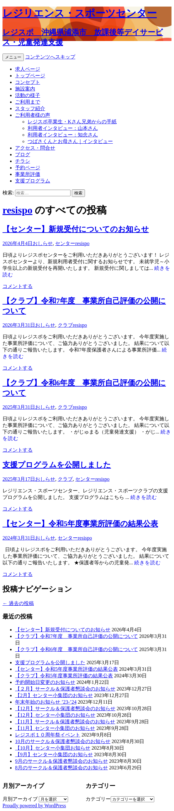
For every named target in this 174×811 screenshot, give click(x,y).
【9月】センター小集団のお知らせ (54, 754)
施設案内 (25, 88)
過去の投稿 (18, 603)
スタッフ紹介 (30, 108)
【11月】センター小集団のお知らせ (55, 728)
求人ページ (27, 69)
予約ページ (27, 167)
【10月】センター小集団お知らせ (52, 748)
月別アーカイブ (20, 799)
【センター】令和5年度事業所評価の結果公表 (80, 524)
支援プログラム (32, 180)
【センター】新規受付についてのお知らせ (76, 229)
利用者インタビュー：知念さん (63, 134)
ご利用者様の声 (32, 115)
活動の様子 (27, 95)
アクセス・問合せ (35, 148)
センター (65, 243)
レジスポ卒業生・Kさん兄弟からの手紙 (72, 121)
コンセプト (27, 82)
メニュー (13, 57)
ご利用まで (27, 102)
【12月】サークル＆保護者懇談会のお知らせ (65, 708)
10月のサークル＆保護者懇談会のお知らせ (62, 741)
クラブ (65, 325)
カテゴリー (98, 799)
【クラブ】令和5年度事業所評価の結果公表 (64, 675)
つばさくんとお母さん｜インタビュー (70, 141)
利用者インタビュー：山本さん (63, 128)
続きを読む (143, 497)
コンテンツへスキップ (50, 56)
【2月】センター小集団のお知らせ (54, 695)
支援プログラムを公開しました (57, 465)
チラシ (22, 161)
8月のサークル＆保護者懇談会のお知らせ (61, 767)
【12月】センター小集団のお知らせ (55, 715)
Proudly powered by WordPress (34, 805)
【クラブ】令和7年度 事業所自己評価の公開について (76, 636)
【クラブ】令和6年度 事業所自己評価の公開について (76, 649)
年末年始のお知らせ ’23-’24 (45, 702)
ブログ (22, 154)
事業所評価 (27, 174)
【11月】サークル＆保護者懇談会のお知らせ (65, 721)
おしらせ (43, 243)
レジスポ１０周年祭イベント (47, 734)
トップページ (30, 75)
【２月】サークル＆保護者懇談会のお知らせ (65, 688)
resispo (17, 210)
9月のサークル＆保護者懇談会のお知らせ (61, 761)
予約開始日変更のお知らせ (45, 682)
